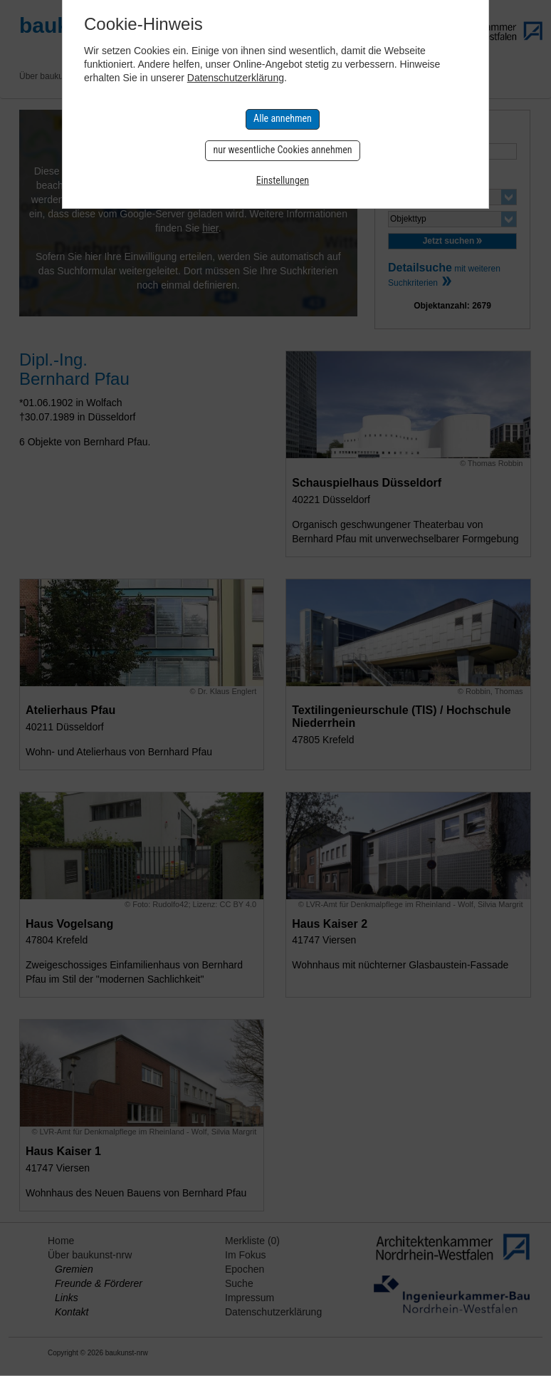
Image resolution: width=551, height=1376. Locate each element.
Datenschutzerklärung (235, 77)
